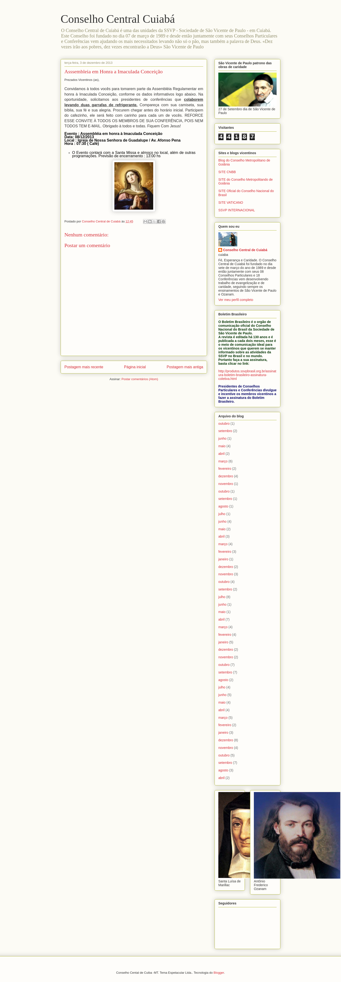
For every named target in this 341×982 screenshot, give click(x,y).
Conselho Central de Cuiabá (245, 250)
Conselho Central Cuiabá (118, 19)
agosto (223, 506)
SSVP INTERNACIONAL (236, 210)
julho (221, 514)
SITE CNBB (227, 172)
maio (221, 446)
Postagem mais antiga (185, 367)
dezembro (225, 476)
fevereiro (224, 468)
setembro (225, 431)
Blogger (219, 972)
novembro (225, 484)
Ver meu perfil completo (235, 300)
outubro (223, 423)
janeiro (223, 559)
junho (222, 438)
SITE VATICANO (230, 202)
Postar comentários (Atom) (139, 379)
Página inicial (135, 367)
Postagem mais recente (83, 367)
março (223, 461)
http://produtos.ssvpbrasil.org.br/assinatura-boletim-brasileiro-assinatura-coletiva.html (247, 375)
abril (221, 454)
